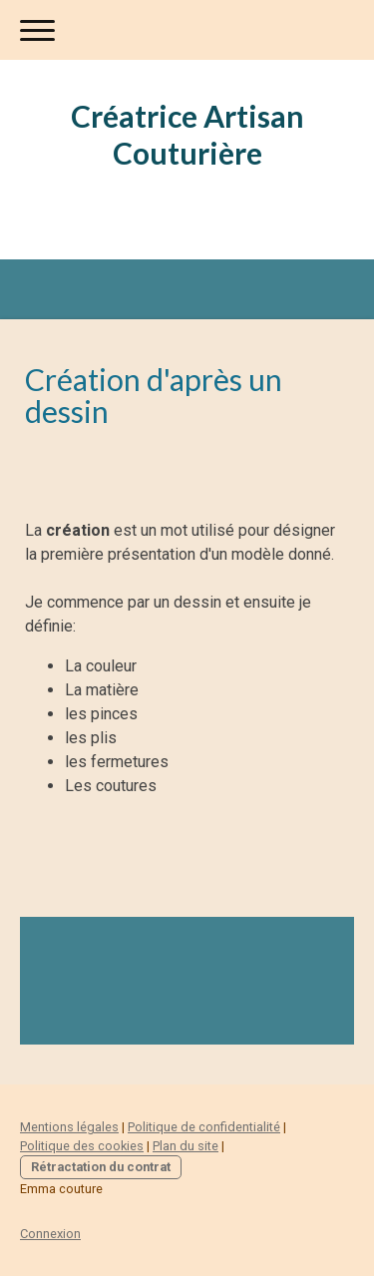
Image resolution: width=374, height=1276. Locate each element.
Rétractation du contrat (101, 1166)
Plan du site (185, 1145)
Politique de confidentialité (204, 1126)
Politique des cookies (82, 1145)
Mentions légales (69, 1126)
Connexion (50, 1233)
